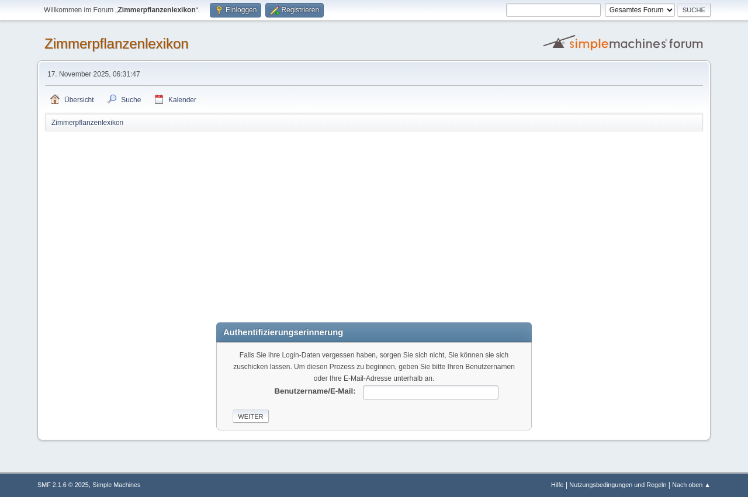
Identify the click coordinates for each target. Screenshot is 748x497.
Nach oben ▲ (691, 484)
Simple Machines (116, 484)
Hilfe (557, 484)
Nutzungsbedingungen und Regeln (617, 484)
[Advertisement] (374, 220)
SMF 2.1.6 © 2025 (63, 484)
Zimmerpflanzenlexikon (116, 43)
